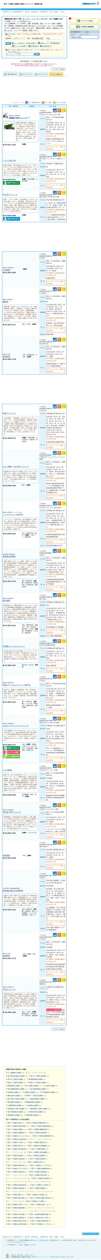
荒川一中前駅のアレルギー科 (19, 1136)
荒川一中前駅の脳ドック (41, 1204)
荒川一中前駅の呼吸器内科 (38, 1123)
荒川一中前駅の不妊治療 (17, 1214)
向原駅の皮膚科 (34, 1105)
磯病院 (5, 302)
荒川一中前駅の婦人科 (16, 1146)
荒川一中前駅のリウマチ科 (18, 1168)
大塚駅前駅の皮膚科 (16, 1105)
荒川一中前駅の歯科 (16, 1195)
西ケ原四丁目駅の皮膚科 (17, 1099)
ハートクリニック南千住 (13, 514)
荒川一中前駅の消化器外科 (18, 1185)
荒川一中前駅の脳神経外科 (42, 1168)
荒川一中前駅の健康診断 (17, 1208)
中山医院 (6, 270)
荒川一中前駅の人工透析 (36, 1201)
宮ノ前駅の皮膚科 (33, 1086)
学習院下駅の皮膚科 (37, 1112)
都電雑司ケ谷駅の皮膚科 (40, 1109)
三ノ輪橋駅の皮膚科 (16, 1073)
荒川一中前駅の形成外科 (39, 1172)
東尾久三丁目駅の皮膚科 (39, 1082)
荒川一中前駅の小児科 (17, 1142)
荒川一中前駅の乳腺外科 (17, 1172)
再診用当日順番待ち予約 (54, 545)
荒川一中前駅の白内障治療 (18, 1224)
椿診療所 (6, 956)
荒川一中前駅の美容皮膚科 (39, 1152)
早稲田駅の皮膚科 (33, 1115)
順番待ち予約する (13, 748)
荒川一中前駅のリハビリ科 (41, 1165)
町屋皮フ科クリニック (18, 118)
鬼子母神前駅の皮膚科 (17, 1112)
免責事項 (34, 1257)
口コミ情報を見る (13, 756)
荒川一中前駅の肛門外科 (39, 1175)
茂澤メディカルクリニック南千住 (16, 685)
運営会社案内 (55, 1257)
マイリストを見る (87, 21)
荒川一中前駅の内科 (16, 1123)
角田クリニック (9, 413)
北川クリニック (9, 989)
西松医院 (6, 357)
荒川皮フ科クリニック (12, 812)
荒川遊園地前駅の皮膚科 (17, 1089)
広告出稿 (62, 1257)
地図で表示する (27, 74)
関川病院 (6, 601)
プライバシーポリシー (44, 1257)
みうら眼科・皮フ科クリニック (16, 467)
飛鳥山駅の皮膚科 (15, 1095)
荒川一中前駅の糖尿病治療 (40, 1214)
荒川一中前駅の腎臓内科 (17, 1133)
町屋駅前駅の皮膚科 (37, 1079)
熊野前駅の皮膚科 (15, 1086)
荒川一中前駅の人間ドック (18, 1204)
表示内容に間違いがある (69, 1240)
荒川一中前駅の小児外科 (41, 1185)
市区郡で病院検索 (87, 27)
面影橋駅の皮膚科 (15, 1115)
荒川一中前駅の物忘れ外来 (18, 1221)
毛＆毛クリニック (10, 194)
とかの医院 (7, 770)
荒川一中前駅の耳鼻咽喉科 (39, 1146)
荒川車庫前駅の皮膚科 (40, 1089)
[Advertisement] (34, 236)
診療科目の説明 (42, 74)
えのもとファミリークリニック (16, 726)
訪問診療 (34, 46)
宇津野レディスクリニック (14, 646)
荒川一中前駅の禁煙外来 (41, 1221)
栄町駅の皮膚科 (31, 1092)
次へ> (62, 69)
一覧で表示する (12, 74)
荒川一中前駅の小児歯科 (37, 1195)
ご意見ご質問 (69, 1257)
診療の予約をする (13, 183)
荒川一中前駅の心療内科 (17, 1159)
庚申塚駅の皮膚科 (15, 1102)
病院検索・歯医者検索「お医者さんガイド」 (23, 1255)
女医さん (43, 43)
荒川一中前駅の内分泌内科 (18, 1139)
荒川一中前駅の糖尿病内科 (44, 1136)
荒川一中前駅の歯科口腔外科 (42, 1198)
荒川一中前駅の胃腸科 (17, 1129)
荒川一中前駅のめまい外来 (40, 1217)
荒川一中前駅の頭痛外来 (17, 1217)
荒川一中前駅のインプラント (43, 1224)
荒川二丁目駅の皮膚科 (40, 1076)
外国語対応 (46, 46)
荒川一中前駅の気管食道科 (18, 1149)
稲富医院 (6, 855)
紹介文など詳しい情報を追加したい (50, 1240)
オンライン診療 (19, 46)
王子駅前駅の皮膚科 (49, 1092)
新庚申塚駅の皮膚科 (39, 1099)
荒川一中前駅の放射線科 (17, 1188)
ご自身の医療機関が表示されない (28, 1240)
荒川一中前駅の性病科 (16, 1155)
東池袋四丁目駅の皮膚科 (17, 1109)
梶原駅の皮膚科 (14, 1092)
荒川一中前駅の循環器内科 (42, 1126)
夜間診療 (55, 43)
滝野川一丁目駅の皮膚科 (36, 1095)
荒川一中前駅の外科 (37, 1162)
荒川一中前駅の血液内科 (39, 1133)
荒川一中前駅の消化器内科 (18, 1126)
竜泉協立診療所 (9, 556)
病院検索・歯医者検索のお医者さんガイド (91, 3)
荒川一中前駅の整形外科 (17, 1165)
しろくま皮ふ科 (9, 160)
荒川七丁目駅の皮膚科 (17, 1079)
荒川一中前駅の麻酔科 (39, 1188)
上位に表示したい (83, 1240)
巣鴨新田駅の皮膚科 (34, 1102)
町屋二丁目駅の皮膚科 (17, 1082)
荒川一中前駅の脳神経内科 (39, 1129)
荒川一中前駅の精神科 (39, 1159)
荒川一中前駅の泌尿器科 (38, 1155)
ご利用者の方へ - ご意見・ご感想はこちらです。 (22, 1245)
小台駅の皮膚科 (51, 1086)
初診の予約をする (13, 219)
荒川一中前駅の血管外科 (42, 1178)
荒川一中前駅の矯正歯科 (17, 1198)
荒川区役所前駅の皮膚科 (17, 1076)
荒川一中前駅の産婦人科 (38, 1142)
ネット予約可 (18, 43)
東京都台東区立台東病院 (13, 891)
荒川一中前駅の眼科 (40, 1149)
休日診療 (31, 43)
